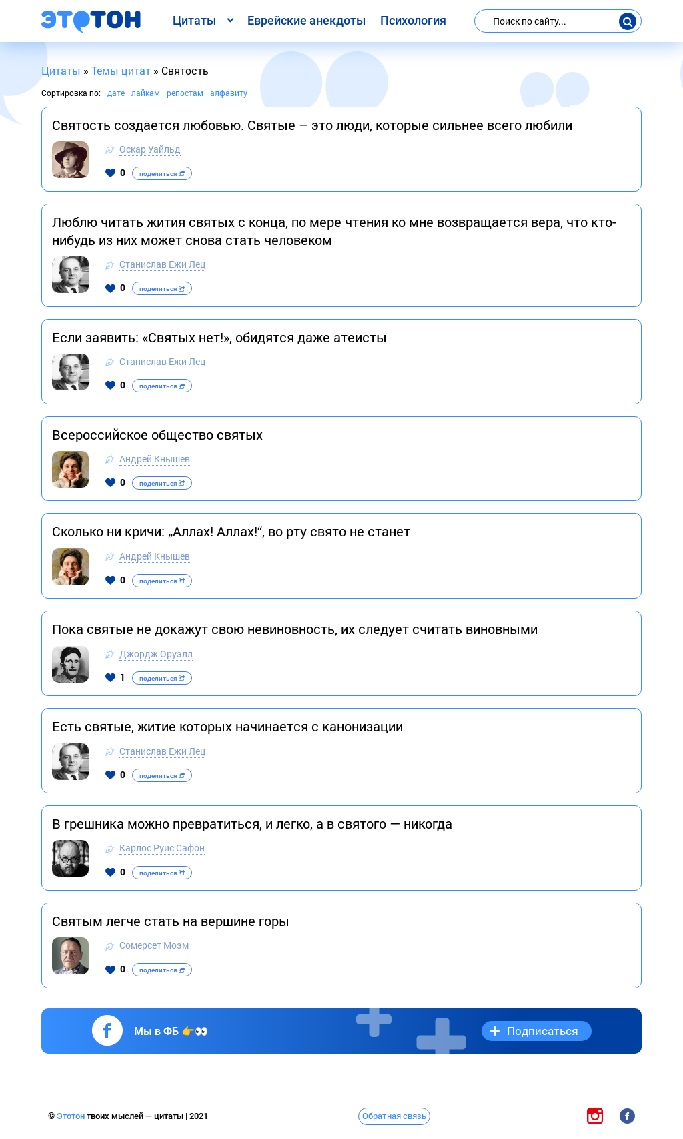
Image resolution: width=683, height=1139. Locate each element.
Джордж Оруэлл (156, 653)
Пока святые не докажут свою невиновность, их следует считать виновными (295, 628)
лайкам (145, 92)
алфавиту (228, 92)
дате (116, 92)
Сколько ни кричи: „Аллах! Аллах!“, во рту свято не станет (231, 531)
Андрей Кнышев (154, 458)
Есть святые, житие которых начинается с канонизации (227, 726)
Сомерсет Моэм (154, 945)
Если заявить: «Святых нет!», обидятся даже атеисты (219, 337)
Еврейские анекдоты (306, 20)
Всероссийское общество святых (157, 434)
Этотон (72, 1116)
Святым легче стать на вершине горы (170, 920)
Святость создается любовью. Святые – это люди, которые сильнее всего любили (312, 124)
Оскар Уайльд (150, 149)
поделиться (162, 173)
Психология (413, 20)
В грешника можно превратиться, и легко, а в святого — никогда (252, 823)
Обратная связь (394, 1116)
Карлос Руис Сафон (162, 847)
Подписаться (542, 1030)
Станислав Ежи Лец (162, 264)
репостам (185, 92)
